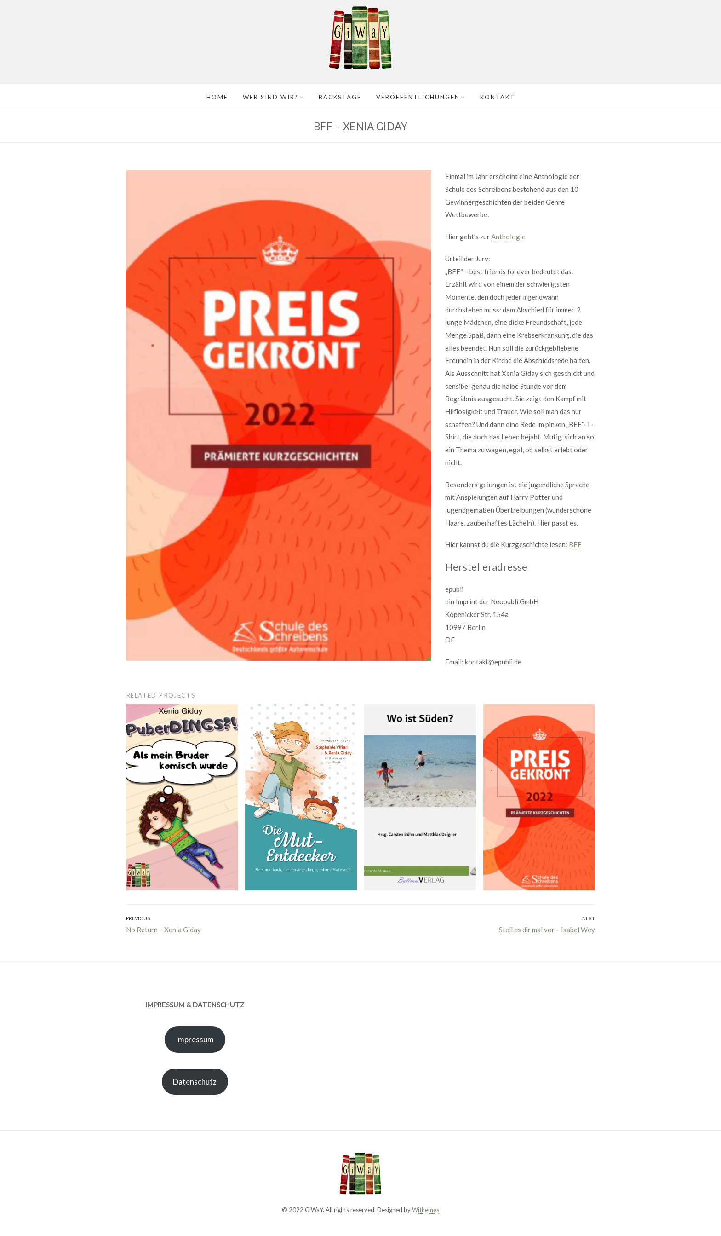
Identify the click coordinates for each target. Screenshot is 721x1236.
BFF (575, 544)
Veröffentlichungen (418, 97)
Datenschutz (195, 1081)
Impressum (195, 1039)
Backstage (340, 97)
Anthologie (508, 236)
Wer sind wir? (270, 97)
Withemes (425, 1209)
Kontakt (497, 97)
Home (217, 97)
